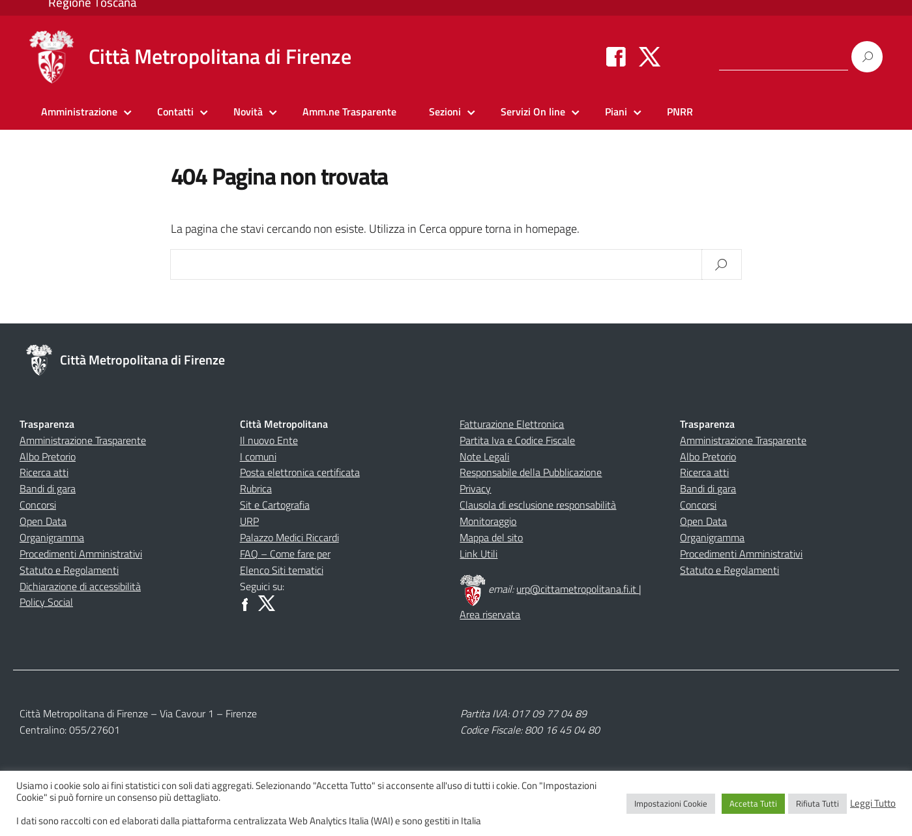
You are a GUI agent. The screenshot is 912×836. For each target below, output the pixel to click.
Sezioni (445, 111)
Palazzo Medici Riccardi (289, 537)
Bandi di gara (48, 488)
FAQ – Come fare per (285, 553)
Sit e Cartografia (275, 505)
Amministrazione (79, 111)
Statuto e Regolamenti (69, 570)
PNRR (680, 111)
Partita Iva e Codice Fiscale (517, 440)
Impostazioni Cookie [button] (670, 803)
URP (249, 521)
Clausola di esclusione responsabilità (538, 505)
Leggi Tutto (873, 803)
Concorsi (38, 505)
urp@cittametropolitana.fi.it (577, 589)
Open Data (43, 521)
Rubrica (256, 488)
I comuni (258, 456)
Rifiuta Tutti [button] (817, 803)
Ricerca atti (44, 472)
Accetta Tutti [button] (753, 803)
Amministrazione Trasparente (83, 440)
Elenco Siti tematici (281, 570)
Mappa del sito (491, 537)
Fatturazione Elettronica (512, 424)
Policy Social (46, 602)
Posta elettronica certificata (300, 472)
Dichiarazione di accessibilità (80, 586)
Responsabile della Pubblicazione (531, 472)
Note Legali (484, 456)
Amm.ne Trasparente (349, 111)
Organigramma (52, 537)
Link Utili (478, 553)
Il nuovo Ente (269, 440)
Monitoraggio (488, 521)
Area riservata (490, 614)
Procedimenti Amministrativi (81, 553)
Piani (616, 111)
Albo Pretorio (48, 456)
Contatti (175, 111)
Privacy (475, 488)
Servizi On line (533, 111)
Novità (248, 111)
